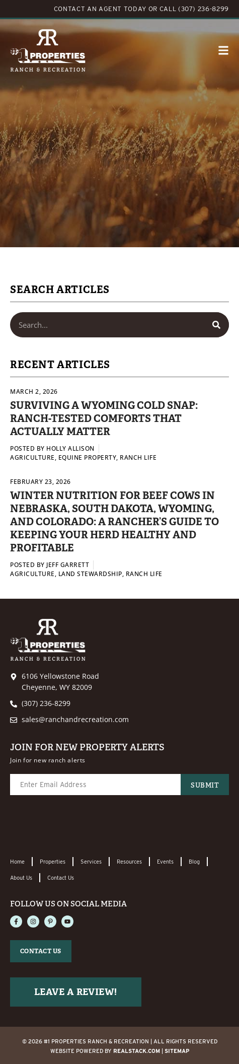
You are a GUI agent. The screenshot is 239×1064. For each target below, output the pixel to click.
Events (165, 861)
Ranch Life (138, 457)
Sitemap (177, 1050)
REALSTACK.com (136, 1050)
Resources (129, 861)
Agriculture (32, 457)
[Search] (216, 324)
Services (91, 861)
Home (17, 861)
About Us (21, 877)
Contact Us (60, 877)
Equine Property (87, 457)
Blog (194, 861)
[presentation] (86, 826)
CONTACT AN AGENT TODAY (100, 9)
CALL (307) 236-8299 (194, 9)
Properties (52, 861)
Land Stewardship (90, 574)
